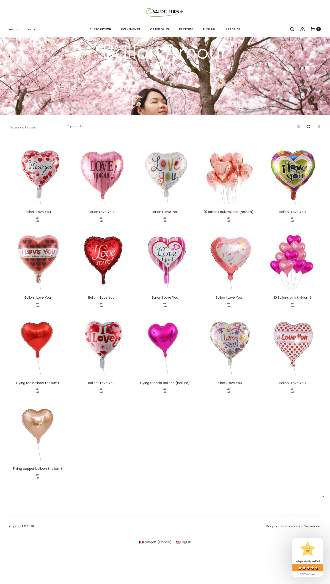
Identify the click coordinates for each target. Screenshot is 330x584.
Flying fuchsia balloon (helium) (165, 383)
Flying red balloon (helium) (37, 383)
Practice (233, 29)
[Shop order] (30, 127)
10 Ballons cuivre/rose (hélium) (228, 212)
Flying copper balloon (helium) (37, 468)
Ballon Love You (101, 212)
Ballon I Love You (38, 212)
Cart (160, 72)
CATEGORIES (159, 29)
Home (148, 72)
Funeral (209, 29)
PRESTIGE (186, 29)
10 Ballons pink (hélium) (292, 297)
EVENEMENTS (130, 29)
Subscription (100, 29)
